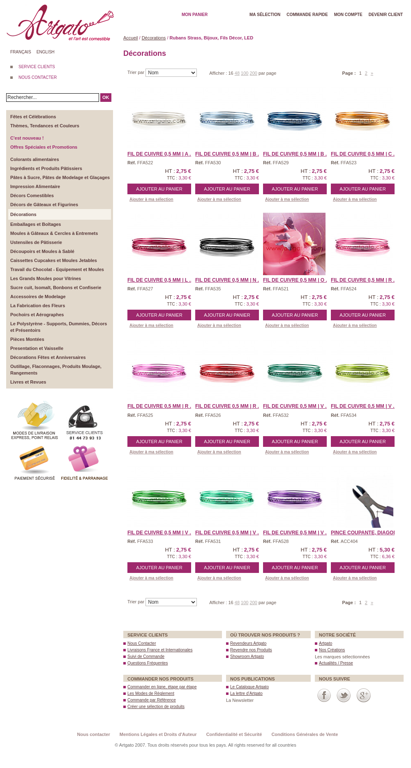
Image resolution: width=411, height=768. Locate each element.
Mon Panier (195, 14)
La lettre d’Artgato (246, 693)
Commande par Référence (151, 700)
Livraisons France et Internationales (159, 650)
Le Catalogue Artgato (249, 687)
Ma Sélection (264, 14)
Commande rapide (307, 14)
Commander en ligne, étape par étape (161, 687)
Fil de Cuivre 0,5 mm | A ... (160, 154)
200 (253, 73)
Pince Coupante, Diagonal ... (370, 533)
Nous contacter (93, 734)
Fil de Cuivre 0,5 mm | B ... (228, 154)
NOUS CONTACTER (37, 77)
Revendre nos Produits (251, 650)
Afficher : (218, 73)
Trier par (136, 72)
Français (20, 52)
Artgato (325, 643)
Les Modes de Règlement (150, 693)
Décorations (154, 37)
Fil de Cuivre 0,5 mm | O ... (296, 280)
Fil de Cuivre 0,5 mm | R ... (364, 280)
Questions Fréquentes (147, 663)
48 (237, 73)
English (46, 52)
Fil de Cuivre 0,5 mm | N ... (228, 280)
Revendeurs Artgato (248, 643)
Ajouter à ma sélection (151, 199)
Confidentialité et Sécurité (234, 734)
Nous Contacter (141, 643)
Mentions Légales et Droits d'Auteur (158, 734)
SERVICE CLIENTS (36, 66)
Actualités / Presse (336, 663)
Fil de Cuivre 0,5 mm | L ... (160, 280)
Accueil (130, 37)
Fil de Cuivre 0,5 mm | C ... (364, 154)
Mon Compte (348, 14)
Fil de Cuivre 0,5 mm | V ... (296, 406)
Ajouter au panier (159, 188)
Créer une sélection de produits (156, 706)
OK (105, 97)
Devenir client (386, 14)
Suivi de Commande (145, 656)
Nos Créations (332, 650)
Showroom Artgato (247, 656)
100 (244, 73)
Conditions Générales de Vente (304, 734)
